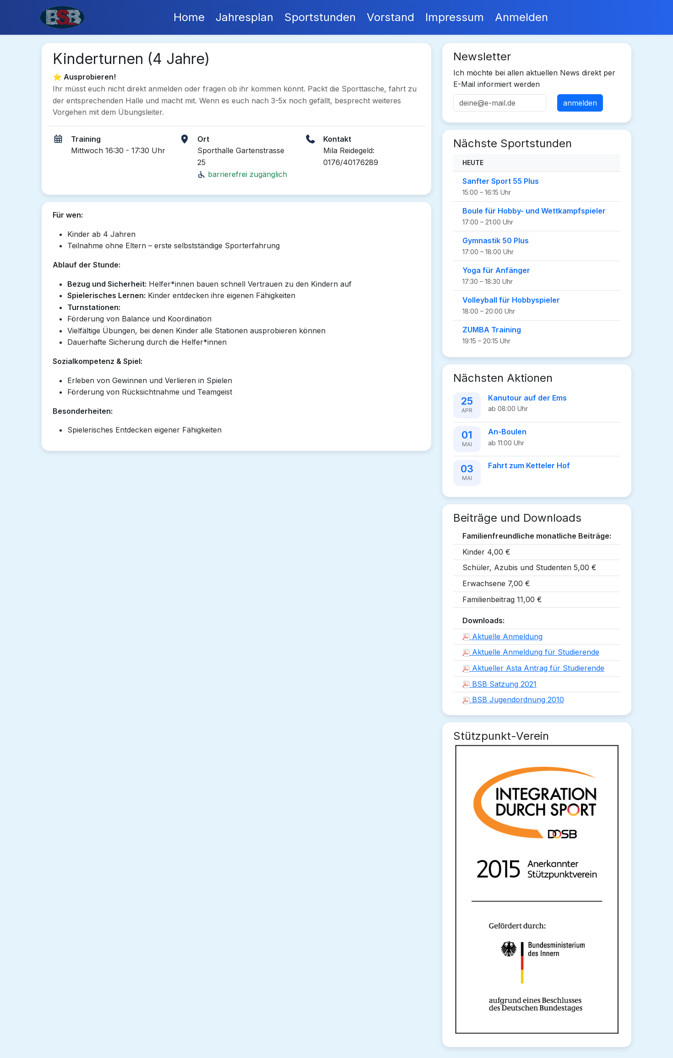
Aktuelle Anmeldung (502, 636)
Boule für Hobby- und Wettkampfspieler (534, 210)
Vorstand (390, 17)
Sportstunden (320, 17)
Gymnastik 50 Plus (495, 240)
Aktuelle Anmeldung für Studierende (530, 652)
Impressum (454, 17)
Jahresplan (244, 17)
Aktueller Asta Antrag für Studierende (533, 668)
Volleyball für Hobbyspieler (511, 300)
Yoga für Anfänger (496, 270)
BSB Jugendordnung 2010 (513, 699)
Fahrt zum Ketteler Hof (529, 465)
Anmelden (521, 17)
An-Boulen (507, 431)
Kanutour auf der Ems (527, 397)
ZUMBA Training (491, 329)
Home (189, 17)
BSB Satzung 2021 (499, 684)
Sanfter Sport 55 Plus (500, 181)
